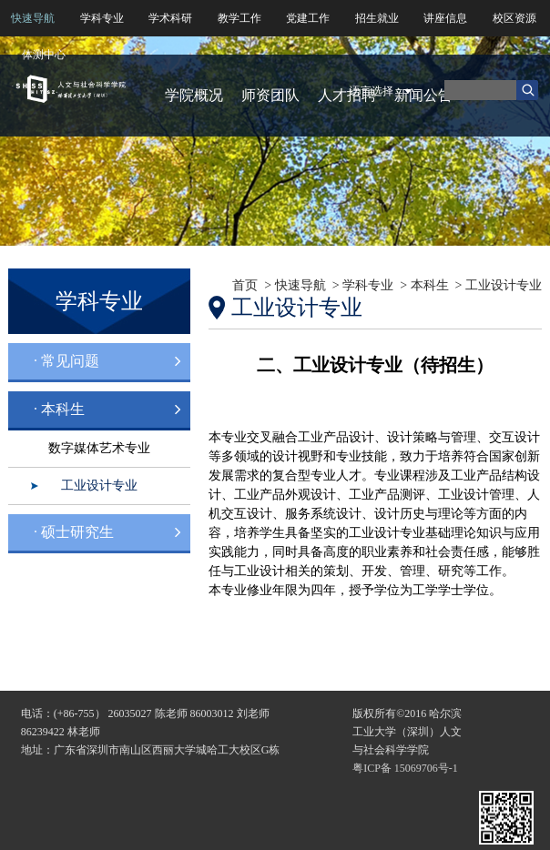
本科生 (430, 285)
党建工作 (308, 18)
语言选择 (371, 91)
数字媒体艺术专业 (99, 448)
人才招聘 (347, 95)
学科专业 (102, 18)
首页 (245, 285)
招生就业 (377, 18)
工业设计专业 (99, 485)
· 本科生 (59, 409)
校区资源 (514, 18)
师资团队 (270, 95)
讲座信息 (445, 18)
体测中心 (44, 54)
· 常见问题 (66, 361)
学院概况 (194, 95)
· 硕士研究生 (74, 532)
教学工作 (239, 18)
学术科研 (170, 18)
